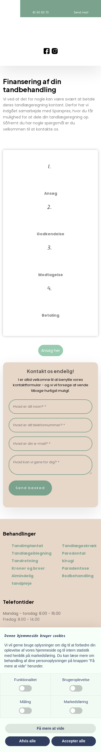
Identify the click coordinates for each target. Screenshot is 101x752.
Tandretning (25, 560)
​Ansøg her (50, 350)
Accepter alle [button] (73, 741)
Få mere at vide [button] (50, 728)
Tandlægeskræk (79, 545)
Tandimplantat (27, 545)
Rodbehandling (77, 576)
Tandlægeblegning (31, 553)
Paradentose (75, 568)
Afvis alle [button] (27, 741)
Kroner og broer (28, 568)
